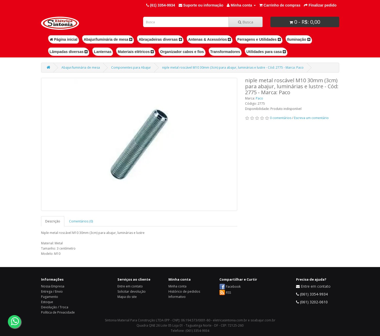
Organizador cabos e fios (182, 52)
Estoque (47, 302)
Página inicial (63, 39)
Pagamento (49, 296)
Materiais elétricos (136, 52)
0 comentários (280, 118)
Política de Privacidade (58, 312)
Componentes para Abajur (131, 67)
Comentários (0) (81, 221)
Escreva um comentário (311, 118)
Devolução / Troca (54, 307)
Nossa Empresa (52, 286)
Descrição (52, 221)
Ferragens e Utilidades (259, 39)
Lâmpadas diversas (69, 52)
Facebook (233, 286)
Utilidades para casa (266, 52)
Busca (245, 22)
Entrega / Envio (52, 291)
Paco (259, 98)
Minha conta (177, 286)
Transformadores (225, 52)
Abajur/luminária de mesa (108, 39)
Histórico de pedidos (184, 291)
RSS (228, 292)
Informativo (177, 296)
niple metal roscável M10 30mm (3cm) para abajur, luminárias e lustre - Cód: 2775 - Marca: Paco (233, 67)
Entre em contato (130, 286)
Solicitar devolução (131, 291)
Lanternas (102, 52)
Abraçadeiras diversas (160, 39)
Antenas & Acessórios (209, 39)
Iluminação (298, 39)
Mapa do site (127, 296)
